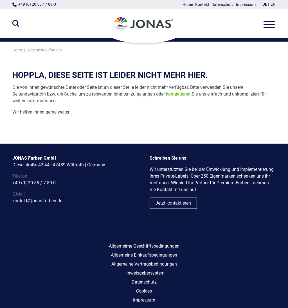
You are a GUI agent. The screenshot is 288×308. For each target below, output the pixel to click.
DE (264, 4)
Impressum (246, 4)
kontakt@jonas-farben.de (37, 200)
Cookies (144, 291)
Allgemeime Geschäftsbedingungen (144, 246)
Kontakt (202, 4)
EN (273, 4)
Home (188, 4)
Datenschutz (223, 4)
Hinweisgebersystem (144, 273)
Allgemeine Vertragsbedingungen (144, 264)
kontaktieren (178, 94)
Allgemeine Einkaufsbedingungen (144, 255)
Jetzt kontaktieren (173, 203)
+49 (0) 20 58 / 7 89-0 (37, 4)
